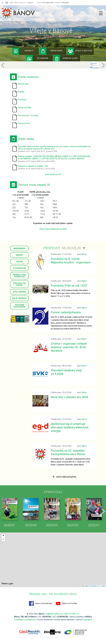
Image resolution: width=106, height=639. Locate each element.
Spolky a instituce (79, 51)
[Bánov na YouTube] (6, 2)
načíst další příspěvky (66, 477)
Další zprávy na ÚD (53, 174)
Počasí (19, 261)
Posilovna (22, 99)
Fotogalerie (37, 58)
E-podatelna (19, 268)
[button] (3, 65)
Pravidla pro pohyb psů (19, 276)
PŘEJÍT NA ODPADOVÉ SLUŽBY (53, 229)
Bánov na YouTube (66, 603)
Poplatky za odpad (19, 284)
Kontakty (23, 51)
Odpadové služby (65, 58)
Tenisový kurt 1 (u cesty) (28, 115)
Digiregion (87, 619)
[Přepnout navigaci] (101, 13)
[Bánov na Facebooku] (2, 2)
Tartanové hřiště (24, 107)
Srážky (19, 255)
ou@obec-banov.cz (54, 614)
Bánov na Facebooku (40, 603)
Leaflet (85, 586)
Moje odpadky (19, 298)
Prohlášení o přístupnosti (25, 619)
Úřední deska (51, 51)
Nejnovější (71, 248)
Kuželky (21, 92)
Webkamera (19, 248)
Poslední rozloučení (19, 306)
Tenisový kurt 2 (24, 123)
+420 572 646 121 (71, 614)
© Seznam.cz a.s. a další (97, 586)
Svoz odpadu (19, 292)
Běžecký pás (23, 84)
